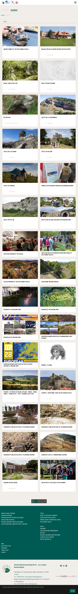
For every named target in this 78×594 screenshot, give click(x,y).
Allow (72, 591)
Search (3, 15)
